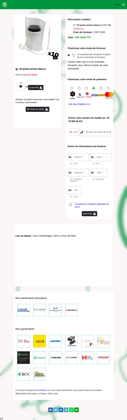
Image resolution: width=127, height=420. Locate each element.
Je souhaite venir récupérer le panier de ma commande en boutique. (93, 55)
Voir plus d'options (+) (79, 104)
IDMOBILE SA (45, 390)
